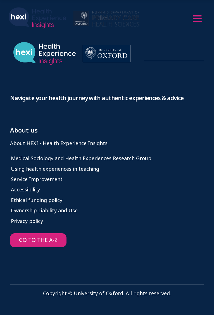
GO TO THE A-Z (38, 240)
